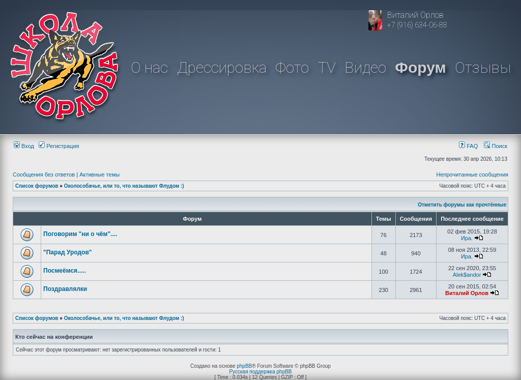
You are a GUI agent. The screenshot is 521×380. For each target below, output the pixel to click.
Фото (292, 67)
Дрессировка (222, 67)
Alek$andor (467, 275)
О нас (149, 67)
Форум (420, 67)
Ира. (467, 238)
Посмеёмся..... (64, 270)
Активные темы (99, 174)
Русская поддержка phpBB (260, 371)
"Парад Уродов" (67, 252)
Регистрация (59, 146)
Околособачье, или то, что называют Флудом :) (124, 186)
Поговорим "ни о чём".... (80, 234)
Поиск (495, 146)
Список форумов (37, 186)
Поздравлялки (65, 289)
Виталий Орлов (466, 293)
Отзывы (483, 67)
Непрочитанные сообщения (472, 174)
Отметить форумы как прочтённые (462, 205)
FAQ (468, 146)
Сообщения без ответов (44, 174)
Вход (24, 146)
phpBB (244, 366)
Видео (365, 67)
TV (327, 67)
